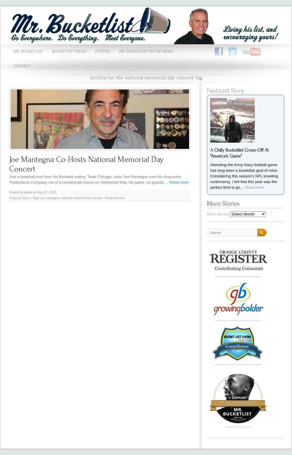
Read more (179, 182)
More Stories (218, 214)
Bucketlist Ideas (69, 51)
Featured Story (19, 198)
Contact (22, 66)
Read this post (115, 198)
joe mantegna (50, 198)
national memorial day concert (81, 198)
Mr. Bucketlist (28, 51)
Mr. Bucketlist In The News (146, 51)
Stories (102, 51)
